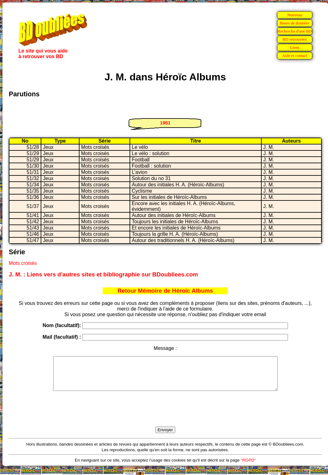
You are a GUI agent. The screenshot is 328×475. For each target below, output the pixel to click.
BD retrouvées (295, 39)
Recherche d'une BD (295, 31)
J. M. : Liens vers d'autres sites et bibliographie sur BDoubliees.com (103, 274)
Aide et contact (294, 55)
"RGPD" (248, 466)
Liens (295, 47)
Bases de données (294, 23)
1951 (165, 122)
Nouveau (294, 15)
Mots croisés (23, 263)
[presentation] (165, 416)
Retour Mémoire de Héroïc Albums (165, 290)
